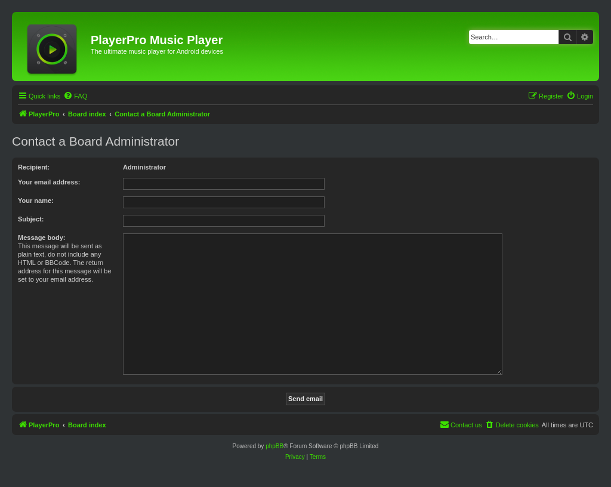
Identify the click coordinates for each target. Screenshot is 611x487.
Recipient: (34, 167)
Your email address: (49, 182)
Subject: (31, 219)
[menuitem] (75, 96)
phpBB (274, 446)
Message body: (41, 237)
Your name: (36, 200)
